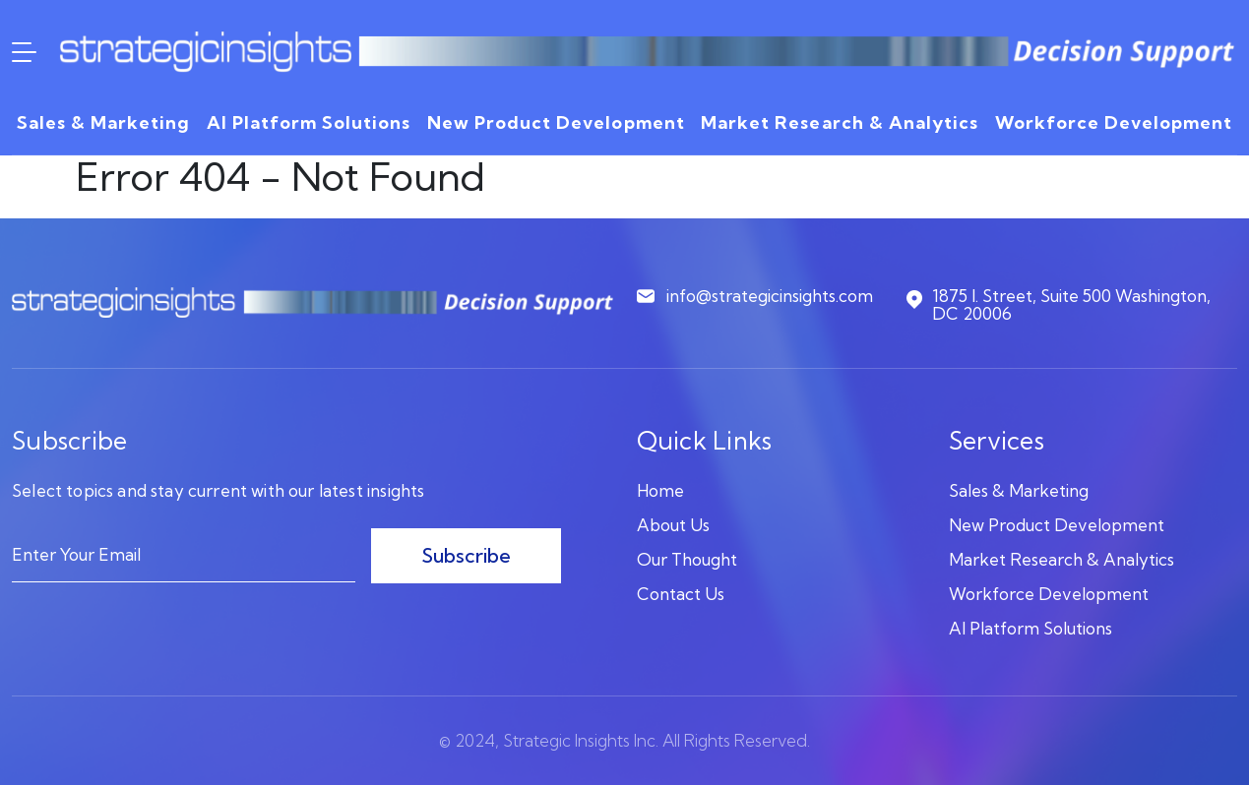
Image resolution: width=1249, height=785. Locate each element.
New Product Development (555, 123)
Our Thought (687, 559)
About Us (673, 524)
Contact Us (680, 593)
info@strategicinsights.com (755, 296)
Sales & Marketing (103, 123)
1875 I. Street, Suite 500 (1057, 305)
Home (660, 490)
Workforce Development (1113, 123)
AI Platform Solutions (308, 123)
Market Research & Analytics (839, 123)
